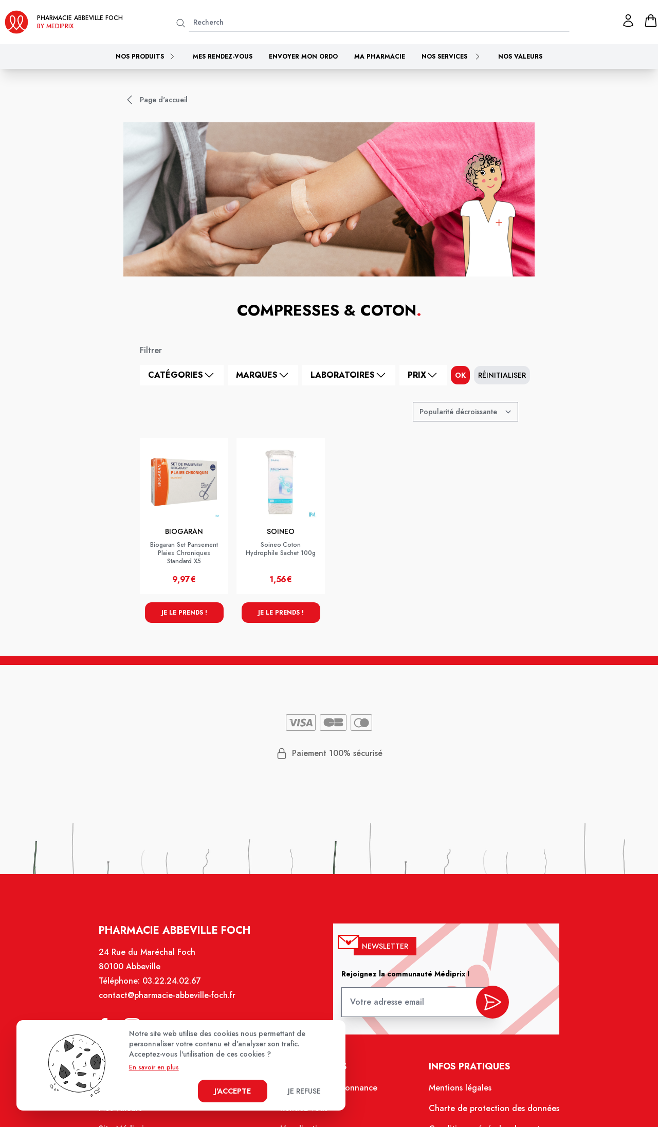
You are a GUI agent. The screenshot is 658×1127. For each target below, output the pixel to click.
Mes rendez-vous (222, 56)
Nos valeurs (520, 56)
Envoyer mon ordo (303, 56)
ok (460, 375)
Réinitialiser (502, 375)
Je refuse (304, 1091)
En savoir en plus (154, 1067)
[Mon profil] (628, 20)
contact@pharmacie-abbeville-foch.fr (172, 1002)
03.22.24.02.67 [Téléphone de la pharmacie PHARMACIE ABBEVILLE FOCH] (176, 988)
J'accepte (232, 1091)
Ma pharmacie (379, 56)
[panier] (651, 20)
